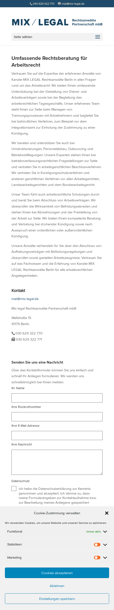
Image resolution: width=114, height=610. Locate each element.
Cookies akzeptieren (57, 573)
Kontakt (18, 290)
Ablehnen (57, 586)
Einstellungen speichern (57, 599)
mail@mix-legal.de (25, 299)
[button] (106, 513)
